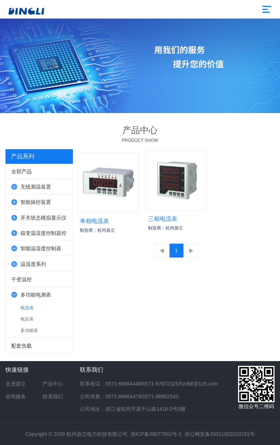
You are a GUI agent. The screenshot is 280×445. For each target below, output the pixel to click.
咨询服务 (15, 396)
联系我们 (53, 396)
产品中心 (53, 384)
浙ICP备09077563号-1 (156, 434)
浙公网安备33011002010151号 (219, 434)
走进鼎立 (15, 384)
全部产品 (21, 171)
